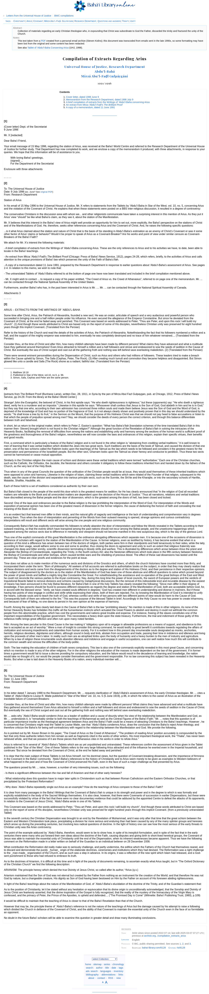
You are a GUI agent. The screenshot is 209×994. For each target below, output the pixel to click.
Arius (29, 21)
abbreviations (109, 974)
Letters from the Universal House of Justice (28, 15)
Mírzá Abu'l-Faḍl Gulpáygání (104, 76)
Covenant (38, 21)
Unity (133, 21)
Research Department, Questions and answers (97, 21)
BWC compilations (64, 15)
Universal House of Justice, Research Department (104, 66)
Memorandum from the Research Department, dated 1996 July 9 (99, 99)
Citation (172, 948)
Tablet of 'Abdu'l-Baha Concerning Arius (48, 47)
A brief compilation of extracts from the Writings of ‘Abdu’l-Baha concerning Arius (108, 102)
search (89, 967)
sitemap (97, 964)
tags (121, 967)
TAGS (7, 21)
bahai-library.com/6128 (154, 947)
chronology (118, 964)
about (91, 978)
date (114, 967)
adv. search (92, 971)
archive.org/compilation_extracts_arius (165, 935)
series (107, 964)
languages (105, 971)
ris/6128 (181, 947)
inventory (118, 971)
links (120, 974)
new (118, 978)
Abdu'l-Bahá (105, 71)
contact (101, 978)
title (107, 967)
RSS (110, 978)
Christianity (18, 21)
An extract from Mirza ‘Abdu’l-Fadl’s (94, 104)
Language (125, 939)
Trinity (125, 21)
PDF (43, 40)
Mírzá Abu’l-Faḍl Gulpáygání (58, 21)
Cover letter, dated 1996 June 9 (82, 97)
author (99, 967)
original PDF (46, 192)
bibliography (92, 974)
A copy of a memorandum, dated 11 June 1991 (90, 107)
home (88, 964)
